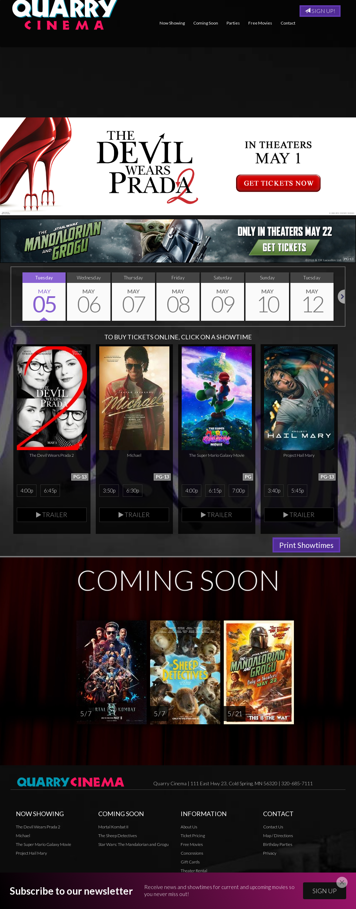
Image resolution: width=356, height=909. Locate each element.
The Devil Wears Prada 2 (38, 826)
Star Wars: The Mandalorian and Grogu (133, 844)
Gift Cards (190, 861)
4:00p (26, 490)
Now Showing (172, 23)
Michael (23, 835)
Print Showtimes (306, 545)
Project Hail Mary (31, 853)
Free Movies (260, 23)
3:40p (274, 490)
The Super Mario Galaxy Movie (43, 844)
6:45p (50, 490)
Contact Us (273, 826)
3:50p (109, 490)
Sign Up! (320, 10)
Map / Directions (278, 835)
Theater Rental (194, 870)
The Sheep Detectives (117, 835)
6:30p (132, 490)
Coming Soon (205, 23)
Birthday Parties (277, 844)
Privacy (187, 879)
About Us (189, 826)
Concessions (192, 853)
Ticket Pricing (193, 835)
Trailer (51, 514)
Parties (233, 23)
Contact (288, 23)
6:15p (215, 490)
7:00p (238, 490)
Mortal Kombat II (113, 826)
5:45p (297, 490)
